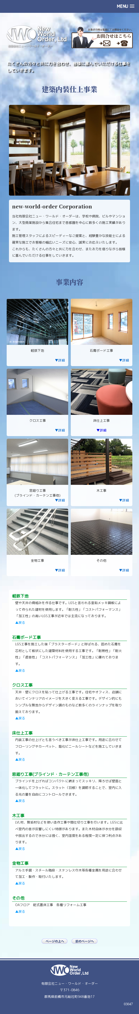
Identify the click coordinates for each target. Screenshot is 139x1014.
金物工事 (20, 863)
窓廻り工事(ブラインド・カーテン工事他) (50, 774)
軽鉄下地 (20, 596)
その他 (18, 898)
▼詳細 (60, 360)
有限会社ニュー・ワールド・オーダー (69, 983)
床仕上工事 (22, 733)
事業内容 (69, 282)
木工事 (18, 815)
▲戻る (20, 622)
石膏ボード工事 (26, 637)
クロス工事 (22, 685)
